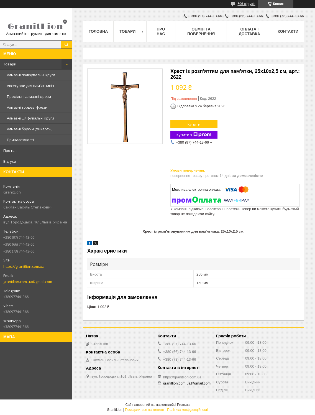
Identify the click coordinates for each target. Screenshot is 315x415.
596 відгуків (246, 4)
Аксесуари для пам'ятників (30, 85)
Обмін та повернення (201, 31)
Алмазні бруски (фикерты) (29, 128)
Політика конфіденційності (187, 410)
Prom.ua (183, 405)
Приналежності (20, 139)
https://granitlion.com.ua (23, 266)
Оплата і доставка (249, 31)
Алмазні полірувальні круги (31, 74)
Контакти (288, 31)
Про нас (10, 150)
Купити (194, 124)
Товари (9, 64)
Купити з (193, 135)
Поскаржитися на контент (144, 410)
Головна (98, 31)
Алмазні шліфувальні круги (30, 118)
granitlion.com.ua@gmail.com (27, 281)
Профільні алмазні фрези (29, 96)
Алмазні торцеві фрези (27, 107)
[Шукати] (66, 44)
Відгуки (9, 161)
